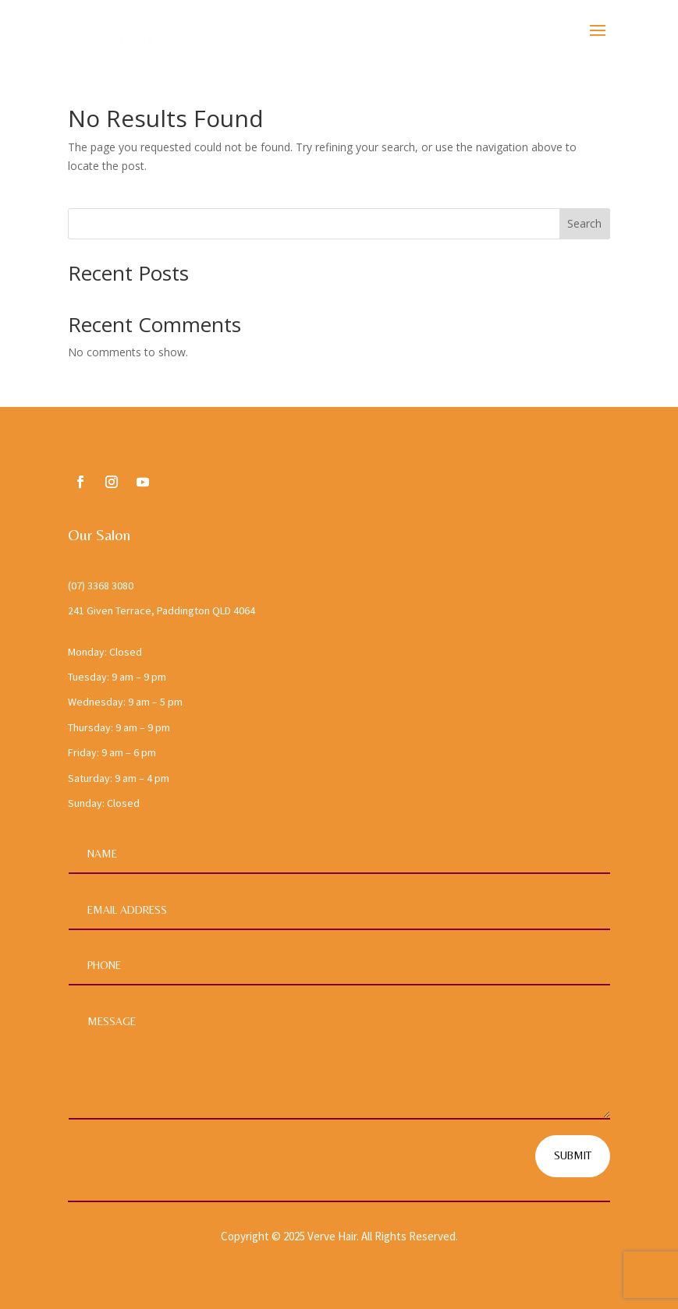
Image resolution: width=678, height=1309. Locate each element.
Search (584, 223)
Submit (572, 1155)
